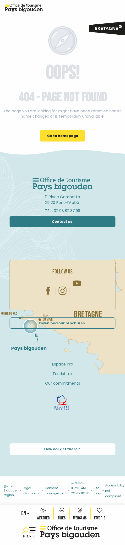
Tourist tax (62, 373)
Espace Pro (62, 364)
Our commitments (62, 383)
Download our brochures (62, 323)
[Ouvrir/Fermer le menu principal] (30, 532)
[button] (24, 513)
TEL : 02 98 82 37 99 (62, 210)
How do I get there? (62, 449)
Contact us (62, 221)
